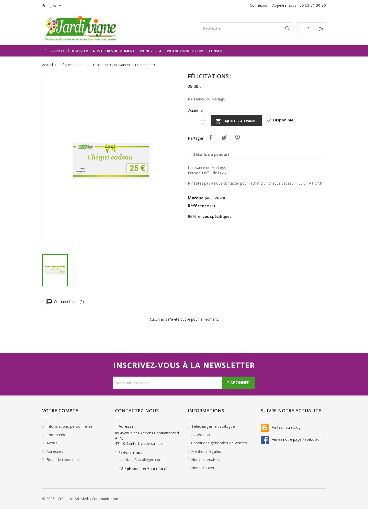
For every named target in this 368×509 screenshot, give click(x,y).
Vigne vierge (151, 51)
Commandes (56, 434)
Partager (211, 137)
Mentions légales (206, 451)
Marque (196, 198)
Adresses (54, 451)
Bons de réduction (62, 459)
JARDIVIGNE (215, 197)
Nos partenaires (205, 459)
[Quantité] (194, 120)
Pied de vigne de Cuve (185, 51)
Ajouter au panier (236, 121)
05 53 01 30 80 (313, 5)
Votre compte (60, 411)
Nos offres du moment (114, 51)
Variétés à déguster (69, 51)
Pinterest (237, 137)
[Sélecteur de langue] (52, 6)
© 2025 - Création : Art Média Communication (80, 498)
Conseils (217, 51)
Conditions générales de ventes (219, 442)
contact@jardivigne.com (142, 459)
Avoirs (51, 442)
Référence (198, 206)
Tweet (224, 137)
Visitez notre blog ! (281, 427)
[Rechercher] (246, 28)
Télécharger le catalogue (213, 426)
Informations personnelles (69, 426)
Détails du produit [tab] (210, 154)
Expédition (200, 434)
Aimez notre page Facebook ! (290, 439)
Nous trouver (203, 467)
